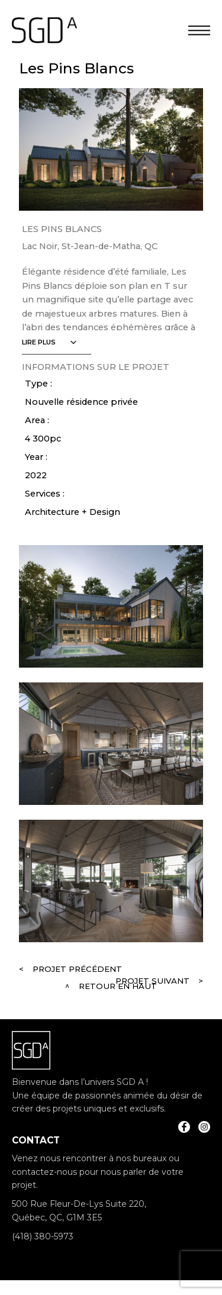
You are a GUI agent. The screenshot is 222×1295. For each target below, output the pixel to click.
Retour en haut (118, 986)
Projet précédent (77, 969)
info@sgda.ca (39, 1256)
